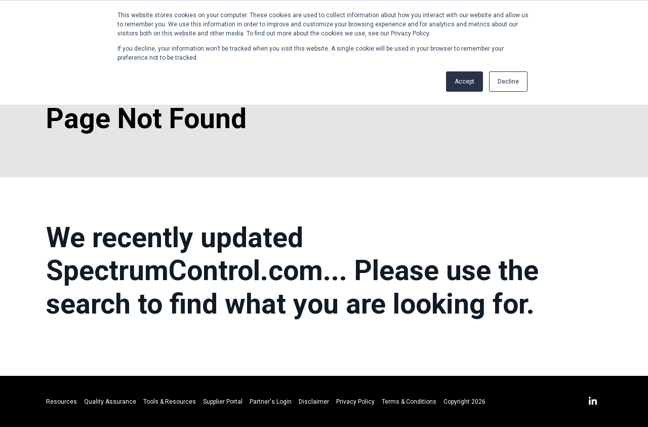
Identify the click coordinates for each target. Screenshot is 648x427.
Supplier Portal (222, 401)
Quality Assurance (110, 401)
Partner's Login (271, 401)
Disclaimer (314, 401)
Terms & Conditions (409, 401)
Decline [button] (508, 81)
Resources (61, 401)
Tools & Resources (169, 401)
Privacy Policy (355, 401)
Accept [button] (464, 81)
